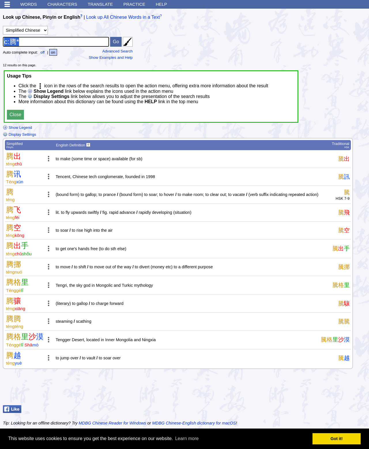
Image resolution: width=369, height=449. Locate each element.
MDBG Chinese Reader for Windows (112, 423)
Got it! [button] (337, 438)
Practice (134, 4)
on (53, 52)
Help (161, 4)
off (42, 52)
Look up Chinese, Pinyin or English (41, 17)
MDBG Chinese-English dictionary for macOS (194, 423)
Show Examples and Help (111, 57)
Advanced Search (117, 51)
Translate (100, 4)
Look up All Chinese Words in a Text (123, 17)
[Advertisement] (320, 388)
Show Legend (17, 127)
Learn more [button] (187, 438)
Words (28, 4)
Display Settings (19, 134)
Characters (62, 4)
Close (15, 114)
